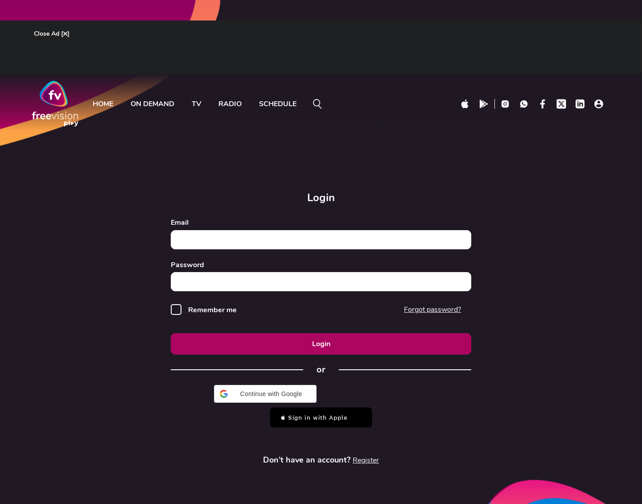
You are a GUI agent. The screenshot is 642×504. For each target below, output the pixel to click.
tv (196, 104)
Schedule (277, 104)
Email (180, 222)
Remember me (212, 310)
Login (321, 344)
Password (187, 265)
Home (103, 104)
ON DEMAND (152, 104)
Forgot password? (432, 309)
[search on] (317, 104)
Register (366, 460)
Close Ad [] (52, 33)
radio (230, 104)
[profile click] (598, 104)
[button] (265, 394)
